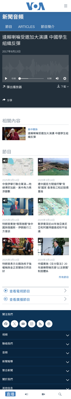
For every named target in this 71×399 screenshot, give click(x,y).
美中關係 (33, 129)
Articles (26, 27)
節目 (8, 27)
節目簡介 (48, 27)
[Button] (7, 100)
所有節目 (64, 277)
